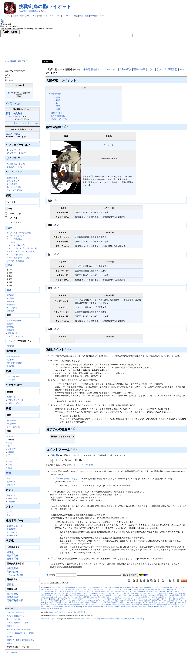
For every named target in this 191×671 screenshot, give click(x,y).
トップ (8, 15)
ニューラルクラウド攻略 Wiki (88, 593)
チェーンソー (13, 458)
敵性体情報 (56, 93)
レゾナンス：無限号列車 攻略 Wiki (159, 605)
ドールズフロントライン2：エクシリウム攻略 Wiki (127, 595)
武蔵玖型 (172, 69)
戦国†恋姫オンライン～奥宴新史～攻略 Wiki (159, 591)
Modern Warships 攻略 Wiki (69, 601)
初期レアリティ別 (15, 400)
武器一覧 (10, 436)
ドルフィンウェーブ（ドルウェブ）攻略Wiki (70, 597)
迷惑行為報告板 (15, 600)
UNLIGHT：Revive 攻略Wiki (135, 601)
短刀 (10, 468)
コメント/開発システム (16, 616)
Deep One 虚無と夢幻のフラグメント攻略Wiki (158, 589)
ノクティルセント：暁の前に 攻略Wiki (57, 605)
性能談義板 (13, 568)
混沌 (58, 106)
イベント (11, 103)
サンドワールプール (15, 336)
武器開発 (12, 502)
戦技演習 (10, 311)
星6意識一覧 (12, 420)
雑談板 (10, 552)
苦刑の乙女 (125, 69)
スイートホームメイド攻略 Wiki (50, 601)
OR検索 (25, 93)
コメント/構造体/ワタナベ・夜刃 (20, 633)
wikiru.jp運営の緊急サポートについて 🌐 (132, 619)
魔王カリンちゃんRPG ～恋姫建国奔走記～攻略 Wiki (121, 606)
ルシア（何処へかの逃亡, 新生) (19, 233)
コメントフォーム (59, 119)
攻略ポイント (57, 113)
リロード (66, 15)
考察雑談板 (13, 571)
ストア (9, 512)
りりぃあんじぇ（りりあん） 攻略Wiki (114, 601)
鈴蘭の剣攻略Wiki (75, 605)
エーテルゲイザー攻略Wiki (156, 597)
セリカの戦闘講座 (14, 320)
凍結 (35, 15)
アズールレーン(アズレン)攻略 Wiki (111, 587)
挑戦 (25, 11)
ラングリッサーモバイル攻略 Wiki (162, 587)
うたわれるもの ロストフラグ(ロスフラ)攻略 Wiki (59, 589)
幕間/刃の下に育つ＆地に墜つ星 (20, 640)
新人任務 (10, 360)
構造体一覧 (11, 397)
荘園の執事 (139, 69)
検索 (87, 15)
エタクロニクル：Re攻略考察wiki (148, 606)
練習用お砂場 (12, 535)
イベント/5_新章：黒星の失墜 (19, 629)
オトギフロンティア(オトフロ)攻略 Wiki (88, 587)
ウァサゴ (161, 69)
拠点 (10, 265)
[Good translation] (5, 32)
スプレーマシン (109, 69)
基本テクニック (13, 181)
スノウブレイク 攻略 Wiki (113, 599)
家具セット (11, 482)
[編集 (18, 104)
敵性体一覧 (12, 333)
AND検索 (13, 93)
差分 (40, 15)
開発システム (12, 495)
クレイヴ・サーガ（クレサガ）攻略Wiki (135, 597)
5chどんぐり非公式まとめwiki (121, 605)
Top (20, 11)
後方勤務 (10, 298)
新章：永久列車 (14, 113)
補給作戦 (10, 295)
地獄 (58, 109)
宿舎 (8, 472)
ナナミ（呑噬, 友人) (14, 239)
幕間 (10, 228)
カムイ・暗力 (13, 133)
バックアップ (49, 15)
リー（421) (11, 242)
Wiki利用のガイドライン (16, 164)
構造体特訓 (11, 305)
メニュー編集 (12, 652)
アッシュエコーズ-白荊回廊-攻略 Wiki (90, 601)
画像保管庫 (11, 529)
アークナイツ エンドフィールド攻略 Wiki (98, 595)
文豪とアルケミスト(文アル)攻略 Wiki (63, 587)
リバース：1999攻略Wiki (75, 599)
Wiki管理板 (12, 594)
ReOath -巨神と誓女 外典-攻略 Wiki (173, 599)
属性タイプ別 (13, 403)
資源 (9, 290)
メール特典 (11, 380)
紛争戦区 (10, 327)
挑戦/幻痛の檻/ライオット (45, 6)
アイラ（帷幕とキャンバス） (18, 258)
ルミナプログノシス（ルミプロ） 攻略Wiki (78, 603)
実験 (58, 97)
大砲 (10, 465)
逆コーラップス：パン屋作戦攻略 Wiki (155, 595)
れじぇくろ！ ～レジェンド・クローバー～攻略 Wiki (113, 593)
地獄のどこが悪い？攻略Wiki (58, 599)
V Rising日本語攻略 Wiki (175, 595)
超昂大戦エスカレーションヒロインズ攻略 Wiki (89, 591)
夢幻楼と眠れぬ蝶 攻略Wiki (139, 605)
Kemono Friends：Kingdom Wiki (94, 599)
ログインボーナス (14, 377)
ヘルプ (102, 15)
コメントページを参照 (83, 465)
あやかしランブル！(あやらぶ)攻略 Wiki (88, 589)
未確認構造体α (91, 69)
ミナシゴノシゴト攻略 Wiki (112, 591)
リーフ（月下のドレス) (16, 236)
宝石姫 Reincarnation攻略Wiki (94, 597)
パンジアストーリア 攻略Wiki (55, 603)
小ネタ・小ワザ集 (14, 187)
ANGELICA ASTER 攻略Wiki (72, 606)
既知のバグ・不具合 (15, 190)
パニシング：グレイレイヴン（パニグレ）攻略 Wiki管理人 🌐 (66, 612)
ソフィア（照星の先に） (16, 261)
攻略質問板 (13, 558)
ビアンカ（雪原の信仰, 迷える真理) (21, 251)
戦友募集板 (13, 555)
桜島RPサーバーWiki (98, 603)
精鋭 (58, 100)
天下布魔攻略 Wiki (135, 593)
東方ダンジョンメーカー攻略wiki (169, 606)
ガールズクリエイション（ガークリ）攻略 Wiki (148, 599)
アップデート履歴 (16, 153)
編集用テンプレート (15, 526)
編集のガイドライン (15, 167)
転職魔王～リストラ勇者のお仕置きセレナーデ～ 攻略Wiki (136, 603)
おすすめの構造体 (59, 116)
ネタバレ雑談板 (15, 574)
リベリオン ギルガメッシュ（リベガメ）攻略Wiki (96, 605)
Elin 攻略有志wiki (87, 606)
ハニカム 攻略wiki (127, 599)
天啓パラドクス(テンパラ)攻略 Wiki (55, 595)
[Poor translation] (15, 32)
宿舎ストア (11, 485)
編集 (16, 15)
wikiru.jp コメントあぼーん (49, 619)
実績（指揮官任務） (15, 363)
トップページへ (15, 150)
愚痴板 (10, 584)
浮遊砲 (11, 452)
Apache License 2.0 (87, 619)
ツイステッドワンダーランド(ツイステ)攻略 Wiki (115, 589)
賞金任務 (10, 366)
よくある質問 (12, 184)
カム (182, 69)
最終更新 (94, 15)
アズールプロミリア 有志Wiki (167, 601)
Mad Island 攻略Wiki (111, 603)
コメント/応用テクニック (17, 623)
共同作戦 (10, 346)
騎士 (58, 103)
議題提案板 (13, 597)
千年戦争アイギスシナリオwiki (53, 606)
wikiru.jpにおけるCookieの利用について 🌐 (106, 619)
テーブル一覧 (12, 532)
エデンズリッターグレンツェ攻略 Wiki (133, 591)
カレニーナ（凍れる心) (16, 245)
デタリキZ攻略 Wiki (137, 589)
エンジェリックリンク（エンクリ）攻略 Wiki (64, 593)
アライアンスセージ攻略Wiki (112, 597)
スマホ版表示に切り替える (16, 61)
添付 (59, 15)
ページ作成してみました (69, 478)
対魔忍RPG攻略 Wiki (129, 587)
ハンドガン (12, 449)
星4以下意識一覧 (13, 427)
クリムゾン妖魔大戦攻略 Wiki (76, 595)
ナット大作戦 (12, 308)
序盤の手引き (12, 178)
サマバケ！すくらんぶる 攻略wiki (165, 603)
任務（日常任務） (14, 356)
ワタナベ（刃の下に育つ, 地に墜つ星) (22, 248)
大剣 (10, 461)
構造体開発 (12, 498)
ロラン (150, 69)
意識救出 (10, 324)
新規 (76, 15)
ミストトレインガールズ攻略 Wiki (63, 591)
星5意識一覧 (12, 424)
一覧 (81, 15)
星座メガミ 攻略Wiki (151, 601)
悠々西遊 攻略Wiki (98, 606)
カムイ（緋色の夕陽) (15, 255)
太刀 (10, 443)
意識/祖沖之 (12, 626)
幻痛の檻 (33, 11)
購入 (8, 515)
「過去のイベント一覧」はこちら (25, 123)
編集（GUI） (25, 15)
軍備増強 (10, 301)
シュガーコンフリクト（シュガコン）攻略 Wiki (157, 593)
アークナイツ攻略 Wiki (144, 587)
